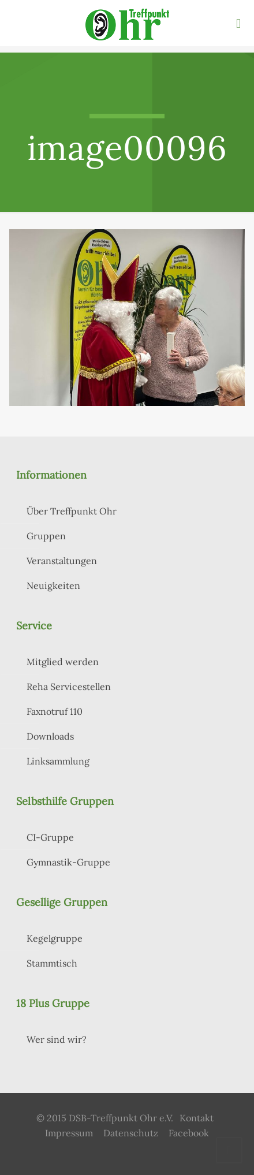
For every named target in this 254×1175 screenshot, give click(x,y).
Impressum (69, 1133)
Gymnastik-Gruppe (68, 862)
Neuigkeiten (53, 585)
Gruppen (46, 536)
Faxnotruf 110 (55, 711)
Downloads (50, 736)
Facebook (189, 1133)
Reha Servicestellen (69, 686)
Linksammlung (58, 761)
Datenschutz (130, 1133)
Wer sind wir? (57, 1039)
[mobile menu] (238, 23)
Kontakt (197, 1118)
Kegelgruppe (55, 938)
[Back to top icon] (229, 1150)
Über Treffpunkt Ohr (72, 511)
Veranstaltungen (62, 560)
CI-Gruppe (50, 837)
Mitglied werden (63, 661)
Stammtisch (52, 963)
